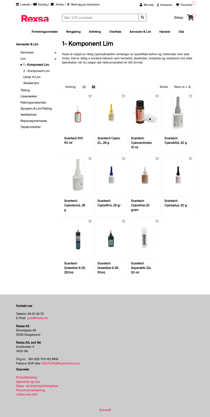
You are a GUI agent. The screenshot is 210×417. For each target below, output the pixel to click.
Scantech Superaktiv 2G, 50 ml (141, 267)
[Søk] (101, 17)
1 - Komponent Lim (36, 65)
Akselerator (31, 83)
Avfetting (95, 32)
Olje (181, 32)
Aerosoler (27, 52)
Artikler (57, 4)
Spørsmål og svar (28, 382)
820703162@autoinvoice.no (60, 363)
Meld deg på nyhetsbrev (83, 4)
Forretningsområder (45, 32)
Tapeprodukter (30, 127)
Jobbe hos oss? (27, 394)
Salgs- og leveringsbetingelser (37, 386)
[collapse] (55, 52)
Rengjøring (73, 32)
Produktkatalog (26, 377)
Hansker (164, 32)
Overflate (115, 32)
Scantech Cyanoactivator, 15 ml (141, 142)
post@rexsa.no (37, 318)
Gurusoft (105, 410)
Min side (147, 5)
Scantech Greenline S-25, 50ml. (108, 267)
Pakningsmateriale (33, 103)
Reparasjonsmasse (33, 121)
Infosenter (164, 5)
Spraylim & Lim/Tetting (36, 109)
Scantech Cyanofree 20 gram (140, 205)
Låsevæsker (28, 96)
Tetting (25, 90)
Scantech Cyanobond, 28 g (74, 205)
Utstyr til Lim (31, 77)
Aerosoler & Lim (140, 32)
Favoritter (184, 5)
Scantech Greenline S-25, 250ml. (75, 267)
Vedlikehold (28, 115)
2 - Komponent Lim (36, 71)
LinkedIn (23, 4)
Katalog (40, 4)
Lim (23, 59)
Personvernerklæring (30, 390)
